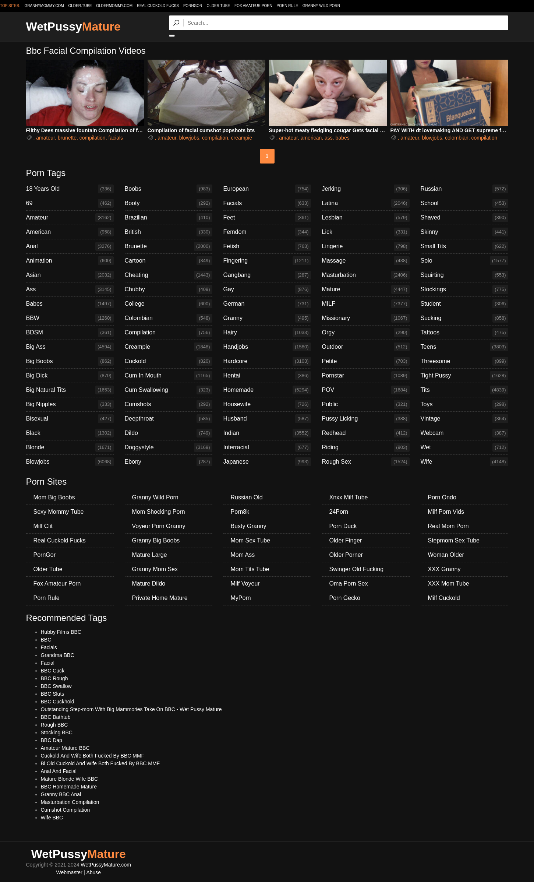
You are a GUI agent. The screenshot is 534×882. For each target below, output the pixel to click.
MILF (366, 303)
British (168, 232)
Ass (70, 289)
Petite (366, 361)
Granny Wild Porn (321, 6)
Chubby (168, 289)
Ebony (168, 461)
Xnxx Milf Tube (348, 497)
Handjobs (267, 346)
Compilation (168, 332)
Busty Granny (248, 526)
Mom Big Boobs (54, 497)
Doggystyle (168, 447)
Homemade (267, 390)
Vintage (464, 418)
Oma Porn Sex (348, 583)
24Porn (339, 512)
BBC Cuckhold (57, 701)
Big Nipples (70, 404)
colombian (456, 138)
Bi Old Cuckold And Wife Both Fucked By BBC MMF (100, 763)
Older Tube (218, 6)
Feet (267, 217)
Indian (267, 433)
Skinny (464, 232)
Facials (267, 203)
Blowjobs (70, 461)
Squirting (464, 275)
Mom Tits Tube (250, 569)
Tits (464, 390)
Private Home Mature (160, 598)
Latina (366, 203)
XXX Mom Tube (448, 583)
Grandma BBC (57, 655)
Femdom (267, 232)
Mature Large (149, 555)
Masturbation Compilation (70, 802)
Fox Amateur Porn (253, 6)
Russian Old (247, 497)
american (311, 138)
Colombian (168, 318)
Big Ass (70, 346)
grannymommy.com (44, 6)
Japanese (267, 461)
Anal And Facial (59, 771)
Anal (70, 246)
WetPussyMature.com (106, 865)
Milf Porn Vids (446, 512)
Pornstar (366, 375)
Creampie (168, 346)
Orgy (366, 332)
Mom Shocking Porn (158, 512)
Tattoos (464, 332)
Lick (366, 232)
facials (115, 138)
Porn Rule (287, 6)
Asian (70, 275)
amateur (45, 138)
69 (70, 203)
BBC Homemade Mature (69, 787)
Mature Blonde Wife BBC (69, 779)
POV (366, 390)
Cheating (168, 275)
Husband (267, 418)
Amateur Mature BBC (65, 748)
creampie (241, 138)
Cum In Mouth (168, 375)
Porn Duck (343, 526)
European (267, 189)
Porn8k (240, 512)
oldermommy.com (114, 6)
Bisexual (70, 418)
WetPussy (73, 26)
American (70, 232)
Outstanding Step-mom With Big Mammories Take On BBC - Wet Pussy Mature (131, 709)
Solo (464, 260)
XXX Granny (444, 569)
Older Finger (345, 540)
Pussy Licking (366, 418)
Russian (464, 189)
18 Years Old (70, 189)
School (464, 203)
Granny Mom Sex (155, 569)
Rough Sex (366, 461)
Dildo (168, 433)
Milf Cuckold (444, 598)
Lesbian (366, 217)
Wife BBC (52, 817)
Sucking (464, 318)
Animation (70, 260)
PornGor (192, 6)
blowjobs (189, 138)
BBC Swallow (56, 686)
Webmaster (69, 872)
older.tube (80, 6)
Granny (267, 318)
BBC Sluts (52, 694)
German (267, 303)
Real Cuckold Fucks (158, 6)
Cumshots (168, 404)
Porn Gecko (344, 598)
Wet (464, 447)
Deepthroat (168, 418)
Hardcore (267, 361)
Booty (168, 203)
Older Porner (346, 555)
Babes (70, 303)
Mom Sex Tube (250, 540)
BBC (46, 640)
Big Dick (70, 375)
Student (464, 303)
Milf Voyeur (245, 583)
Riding (366, 447)
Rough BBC (54, 725)
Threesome (464, 361)
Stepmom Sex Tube (454, 540)
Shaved (464, 217)
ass (329, 138)
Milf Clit (43, 526)
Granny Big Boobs (156, 540)
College (168, 303)
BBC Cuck (53, 671)
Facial (47, 663)
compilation (92, 138)
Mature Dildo (149, 583)
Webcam (464, 433)
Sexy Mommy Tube (58, 512)
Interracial (267, 447)
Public (366, 404)
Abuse (93, 872)
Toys (464, 404)
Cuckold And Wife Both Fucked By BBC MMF (93, 756)
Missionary (366, 318)
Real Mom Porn (448, 526)
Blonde (70, 447)
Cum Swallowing (168, 390)
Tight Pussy (464, 375)
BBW (70, 318)
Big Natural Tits (70, 390)
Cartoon (168, 260)
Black (70, 433)
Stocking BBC (57, 732)
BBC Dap (51, 740)
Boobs (168, 189)
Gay (267, 289)
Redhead (366, 433)
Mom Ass (243, 555)
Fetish (267, 246)
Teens (464, 346)
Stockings (464, 289)
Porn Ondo (442, 497)
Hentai (267, 375)
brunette (67, 138)
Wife (464, 461)
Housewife (267, 404)
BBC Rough (54, 678)
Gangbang (267, 275)
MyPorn (241, 598)
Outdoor (366, 346)
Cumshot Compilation (65, 810)
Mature (366, 289)
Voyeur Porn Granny (158, 526)
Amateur (70, 217)
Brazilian (168, 217)
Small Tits (464, 246)
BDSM (70, 332)
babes (343, 138)
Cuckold (168, 361)
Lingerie (366, 246)
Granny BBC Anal (61, 794)
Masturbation (366, 275)
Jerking (366, 189)
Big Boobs (70, 361)
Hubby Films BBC (61, 632)
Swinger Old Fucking (356, 569)
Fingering (267, 260)
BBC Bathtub (56, 717)
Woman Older (446, 555)
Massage (366, 260)
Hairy (267, 332)
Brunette (168, 246)
